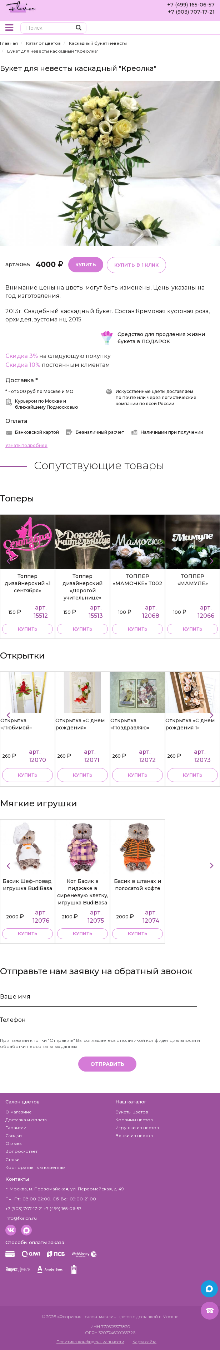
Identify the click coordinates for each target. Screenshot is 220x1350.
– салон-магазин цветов (107, 1316)
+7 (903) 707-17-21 (191, 12)
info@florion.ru (21, 1218)
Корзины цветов (134, 1119)
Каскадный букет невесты (98, 43)
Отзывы (13, 1143)
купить (28, 629)
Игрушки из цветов (137, 1127)
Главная (9, 43)
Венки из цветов (134, 1135)
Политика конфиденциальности (90, 1341)
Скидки (13, 1135)
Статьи (12, 1159)
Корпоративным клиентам (35, 1167)
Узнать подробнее (26, 445)
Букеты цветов (131, 1112)
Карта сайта (144, 1341)
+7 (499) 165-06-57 (191, 4)
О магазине (18, 1112)
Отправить (107, 1064)
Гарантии (15, 1127)
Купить (85, 264)
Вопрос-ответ (21, 1151)
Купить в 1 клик (136, 265)
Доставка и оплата (26, 1119)
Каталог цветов (43, 43)
